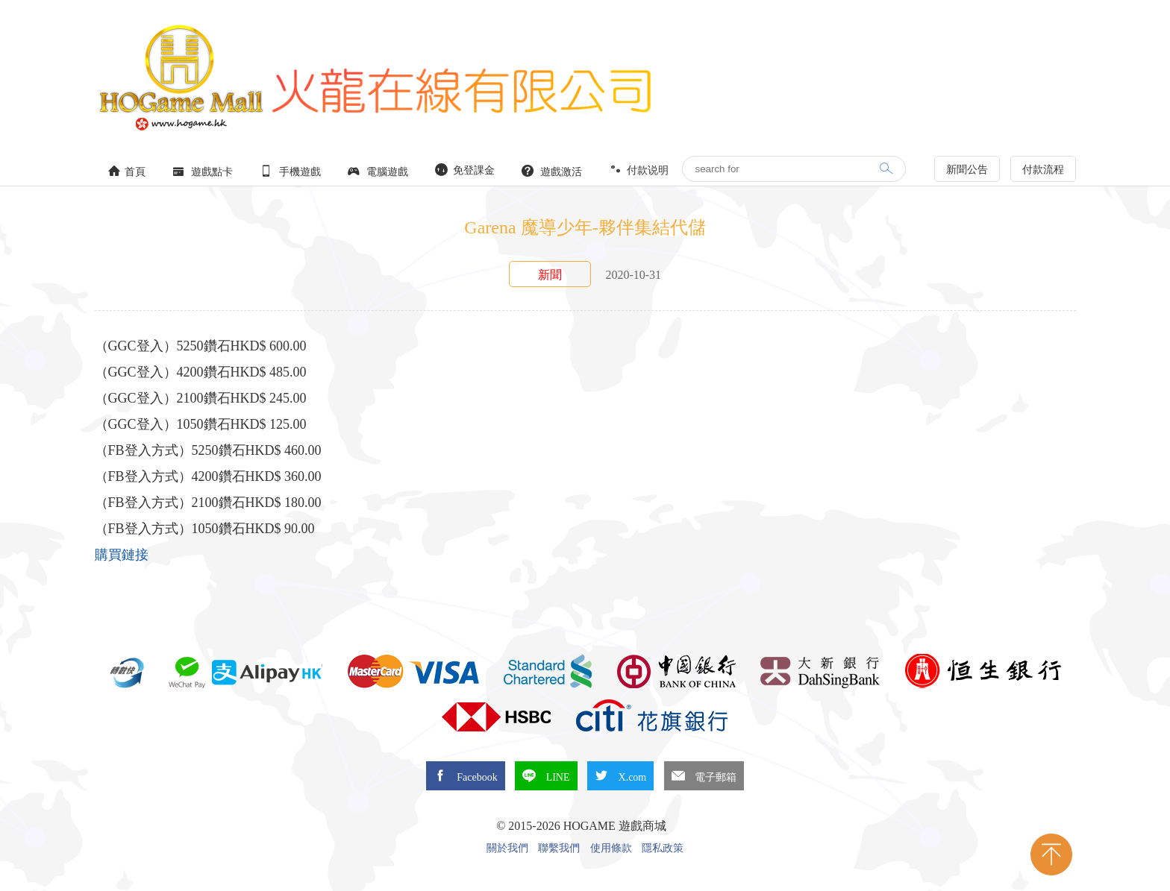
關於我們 (507, 848)
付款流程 (1043, 169)
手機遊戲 (290, 171)
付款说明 (639, 169)
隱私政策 (662, 848)
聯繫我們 (559, 848)
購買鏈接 (121, 554)
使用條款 (611, 848)
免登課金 (465, 169)
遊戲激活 (552, 171)
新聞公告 (967, 169)
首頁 (127, 171)
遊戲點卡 (203, 171)
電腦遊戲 (378, 171)
